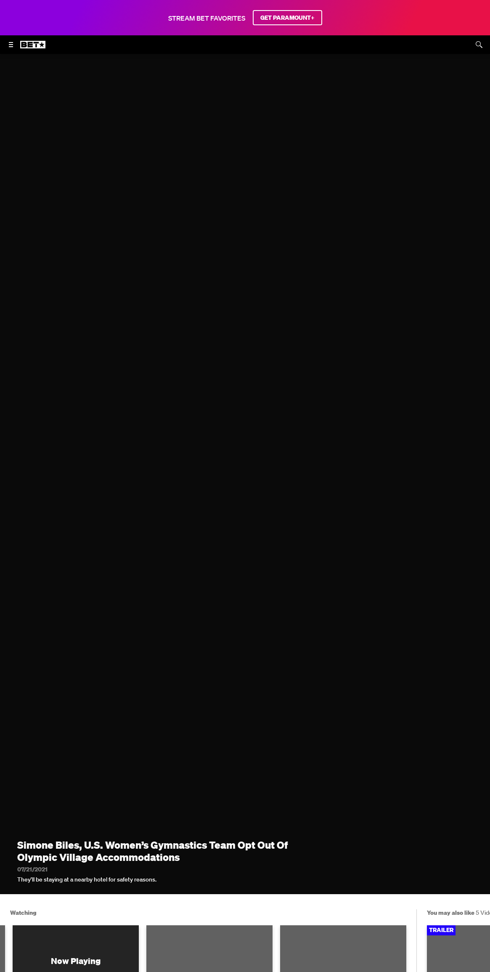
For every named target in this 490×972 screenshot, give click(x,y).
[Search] (479, 44)
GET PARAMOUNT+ (287, 17)
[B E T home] (32, 48)
